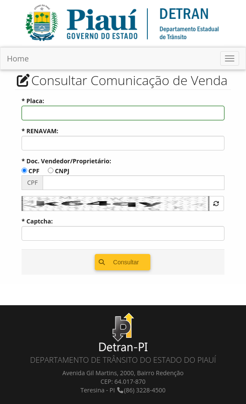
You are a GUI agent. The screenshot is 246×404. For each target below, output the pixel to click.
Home (18, 58)
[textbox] (123, 113)
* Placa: (33, 101)
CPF (33, 171)
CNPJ (62, 171)
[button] (216, 203)
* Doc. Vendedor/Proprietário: (66, 161)
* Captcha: (37, 221)
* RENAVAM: (40, 131)
